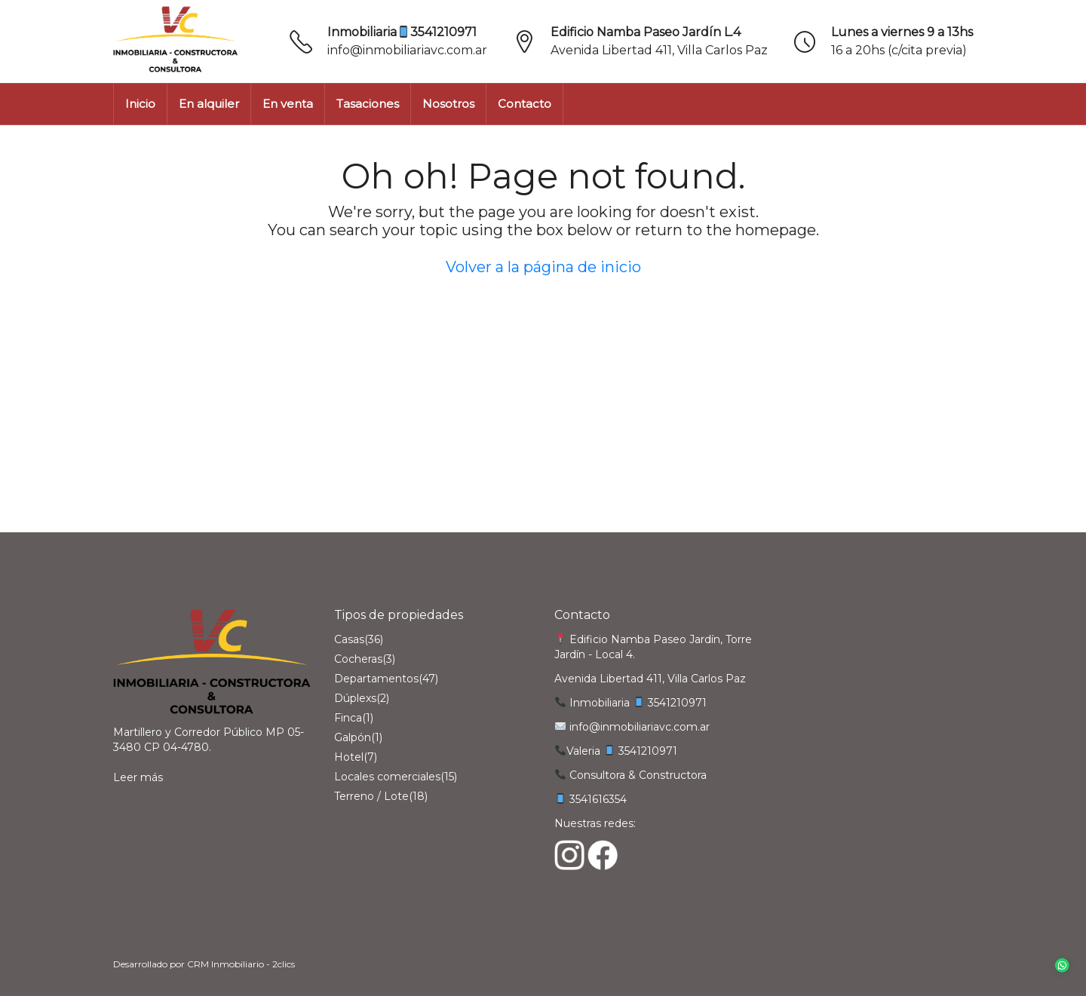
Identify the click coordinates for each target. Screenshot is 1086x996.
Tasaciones (367, 104)
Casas (349, 639)
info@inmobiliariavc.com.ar (407, 50)
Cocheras (358, 659)
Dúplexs (355, 698)
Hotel (349, 757)
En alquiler (209, 104)
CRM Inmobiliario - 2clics (241, 964)
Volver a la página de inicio (543, 267)
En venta (287, 104)
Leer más (138, 777)
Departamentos (376, 678)
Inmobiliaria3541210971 (402, 32)
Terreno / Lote (371, 796)
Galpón (352, 737)
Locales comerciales (387, 776)
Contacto (524, 104)
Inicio (140, 104)
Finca (348, 718)
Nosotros (448, 104)
